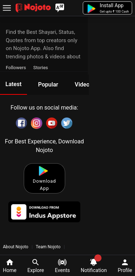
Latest (13, 84)
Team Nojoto (48, 246)
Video (82, 84)
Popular (48, 84)
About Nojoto (16, 246)
